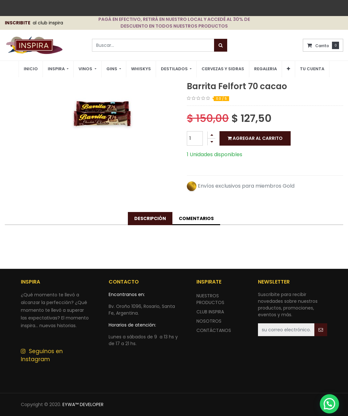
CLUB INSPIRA (210, 312)
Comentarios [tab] (196, 218)
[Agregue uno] (211, 135)
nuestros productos (210, 299)
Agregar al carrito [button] (255, 138)
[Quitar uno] (211, 142)
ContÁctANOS (213, 330)
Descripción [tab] (150, 218)
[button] (288, 69)
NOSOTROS (208, 321)
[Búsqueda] (220, 45)
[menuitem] (31, 69)
